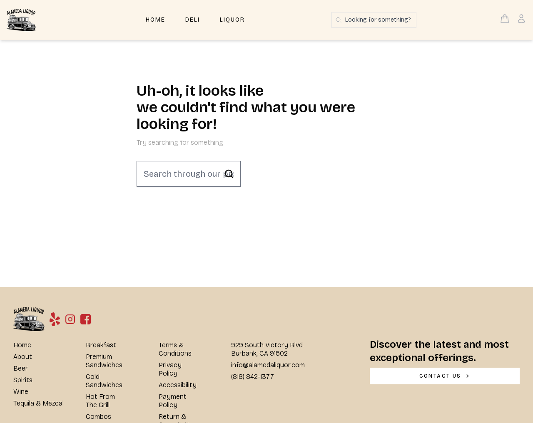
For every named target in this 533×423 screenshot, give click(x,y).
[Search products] (373, 20)
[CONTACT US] (445, 376)
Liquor (232, 19)
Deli (192, 19)
